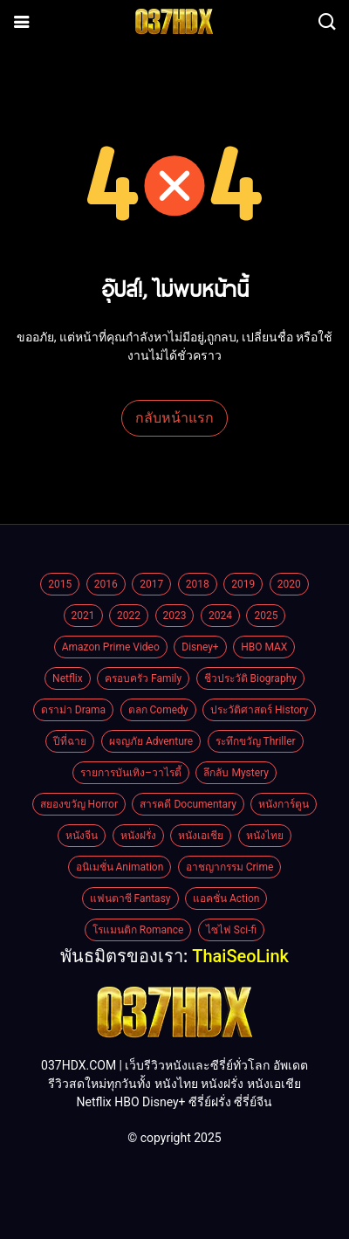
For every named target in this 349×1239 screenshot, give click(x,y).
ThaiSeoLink (240, 956)
